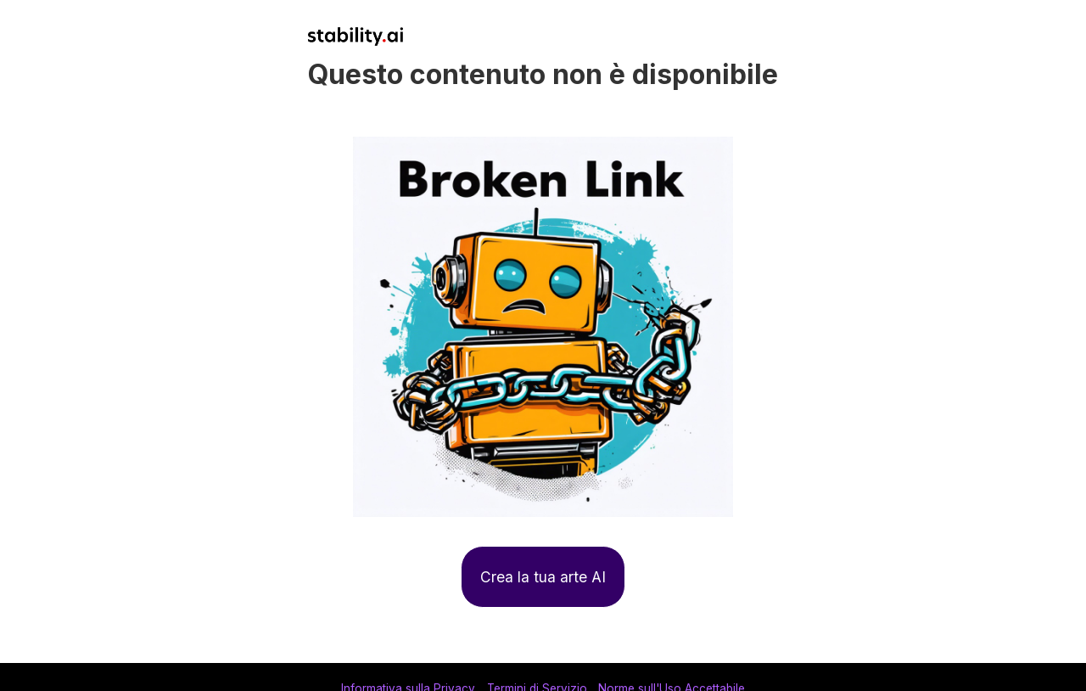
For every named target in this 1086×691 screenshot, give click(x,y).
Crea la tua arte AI (543, 577)
